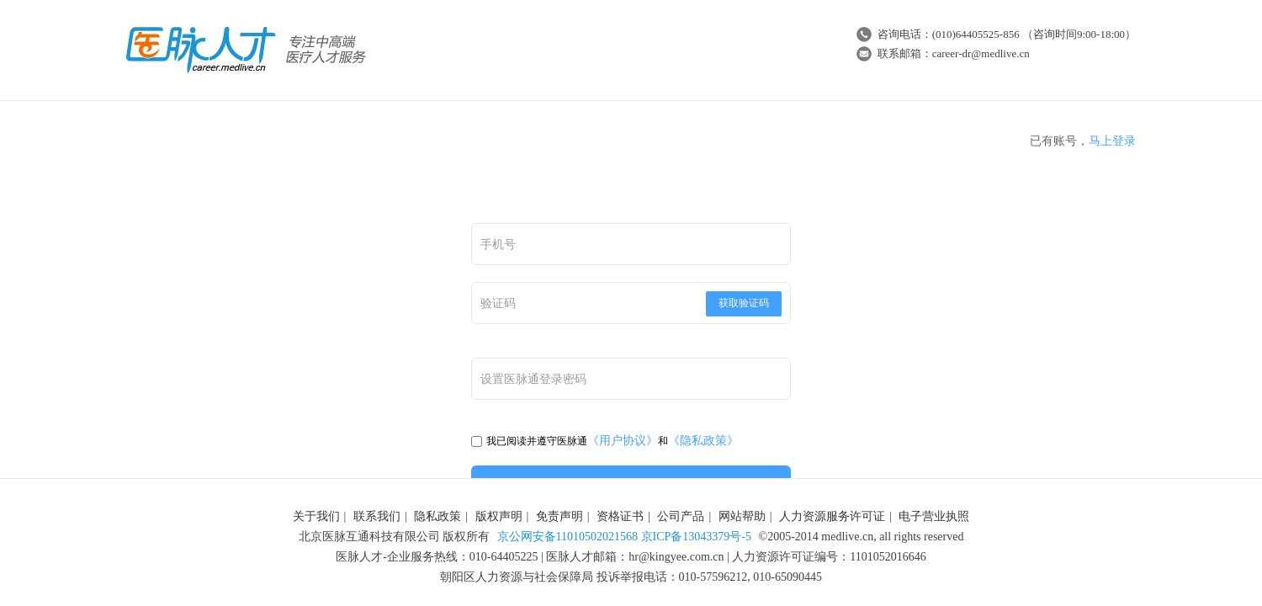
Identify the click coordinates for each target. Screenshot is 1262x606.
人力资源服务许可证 (832, 516)
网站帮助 (742, 516)
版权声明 (498, 516)
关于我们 (316, 516)
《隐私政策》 (703, 440)
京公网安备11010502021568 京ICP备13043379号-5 (624, 536)
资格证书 (620, 516)
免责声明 (559, 516)
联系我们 (376, 516)
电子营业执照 (934, 516)
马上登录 (1112, 141)
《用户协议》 (622, 440)
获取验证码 (743, 303)
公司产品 (680, 516)
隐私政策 (437, 516)
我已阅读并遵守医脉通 (529, 441)
